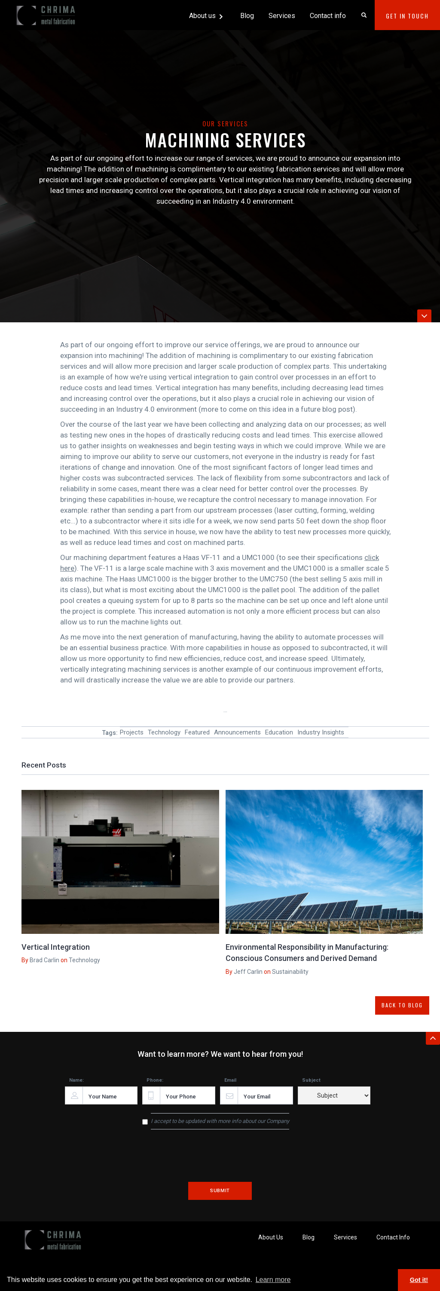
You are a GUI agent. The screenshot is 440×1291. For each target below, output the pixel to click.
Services (282, 16)
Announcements (237, 732)
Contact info (328, 16)
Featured (197, 732)
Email (230, 1080)
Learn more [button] (273, 1279)
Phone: (155, 1080)
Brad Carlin (44, 960)
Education (279, 732)
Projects (132, 732)
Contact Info (393, 1237)
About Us (270, 1237)
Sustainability (290, 971)
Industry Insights (320, 732)
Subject (311, 1080)
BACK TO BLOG (402, 1005)
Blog (247, 16)
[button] (206, 15)
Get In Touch (407, 15)
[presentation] (220, 1161)
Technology (164, 732)
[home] (47, 12)
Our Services (225, 123)
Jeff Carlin (247, 971)
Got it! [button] (419, 1279)
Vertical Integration (55, 946)
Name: (76, 1080)
